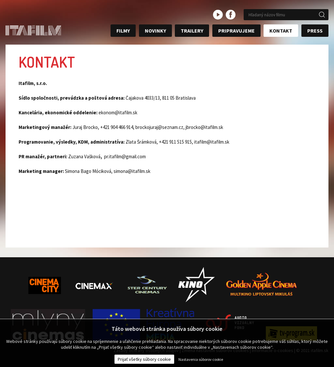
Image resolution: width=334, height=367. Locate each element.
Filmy (123, 30)
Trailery (192, 30)
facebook (230, 15)
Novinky (155, 30)
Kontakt (280, 30)
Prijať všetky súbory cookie (144, 359)
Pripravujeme (236, 30)
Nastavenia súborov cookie (200, 359)
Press (315, 30)
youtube (218, 15)
